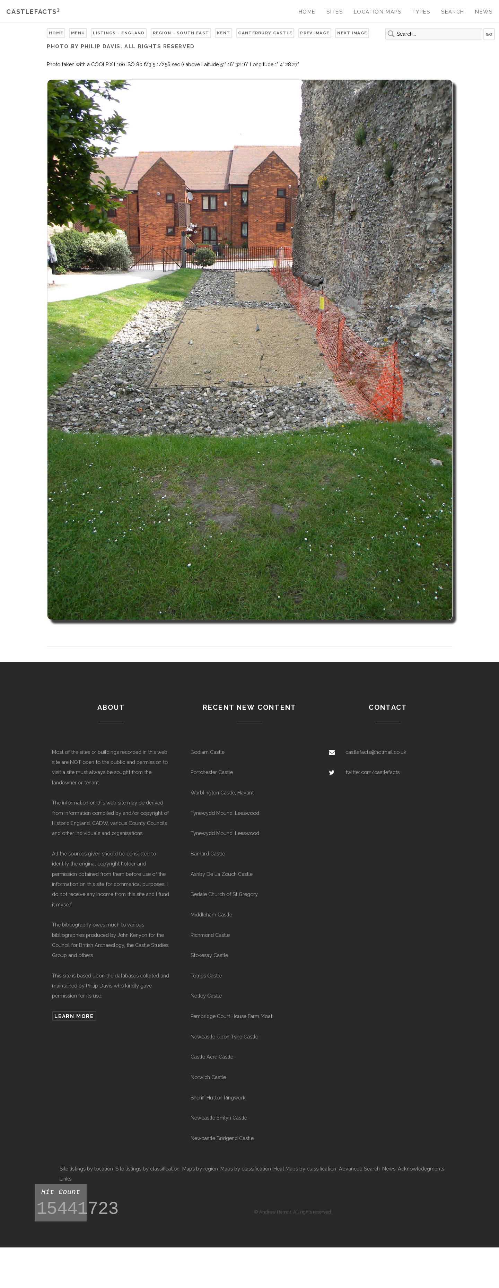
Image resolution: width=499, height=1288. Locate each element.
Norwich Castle (208, 1077)
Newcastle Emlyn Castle (219, 1118)
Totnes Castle (206, 975)
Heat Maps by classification (304, 1169)
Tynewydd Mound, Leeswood (225, 813)
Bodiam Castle (208, 752)
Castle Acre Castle (212, 1057)
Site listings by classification (147, 1169)
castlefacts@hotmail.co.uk (375, 752)
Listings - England (119, 33)
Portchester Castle (212, 772)
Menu (78, 33)
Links (65, 1179)
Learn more (74, 1016)
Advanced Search (359, 1169)
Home (307, 12)
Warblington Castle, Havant (222, 792)
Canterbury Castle (265, 33)
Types (421, 12)
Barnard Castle (208, 853)
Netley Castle (206, 996)
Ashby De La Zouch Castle (222, 874)
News (483, 12)
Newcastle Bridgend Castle (222, 1138)
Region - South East (181, 33)
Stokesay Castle (209, 955)
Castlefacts (33, 11)
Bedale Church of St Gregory (224, 894)
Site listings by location (86, 1169)
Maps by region (200, 1169)
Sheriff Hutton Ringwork (218, 1097)
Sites (334, 12)
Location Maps (378, 12)
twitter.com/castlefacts (372, 772)
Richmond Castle (210, 935)
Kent (223, 33)
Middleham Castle (211, 914)
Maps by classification (245, 1169)
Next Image (352, 33)
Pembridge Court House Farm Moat (231, 1016)
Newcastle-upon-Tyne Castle (224, 1036)
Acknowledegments (421, 1169)
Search (452, 12)
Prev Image (314, 33)
